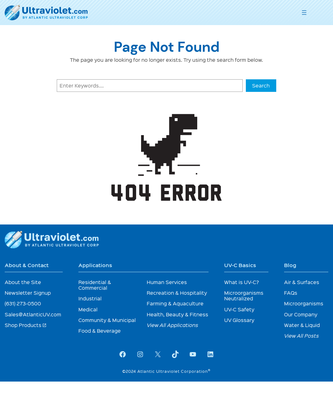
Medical (88, 309)
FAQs (290, 292)
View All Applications (172, 325)
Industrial (90, 298)
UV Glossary (239, 320)
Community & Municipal (107, 320)
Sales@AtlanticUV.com (33, 314)
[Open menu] (304, 12)
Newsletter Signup (28, 292)
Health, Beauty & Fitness (177, 314)
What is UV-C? (241, 282)
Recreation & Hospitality (177, 292)
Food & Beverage (99, 330)
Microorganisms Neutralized (243, 295)
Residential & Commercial (94, 285)
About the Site (23, 282)
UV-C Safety (239, 309)
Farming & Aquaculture (175, 303)
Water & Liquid (302, 325)
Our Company (300, 314)
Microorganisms (303, 303)
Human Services (167, 282)
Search (261, 85)
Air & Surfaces (301, 282)
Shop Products (26, 325)
